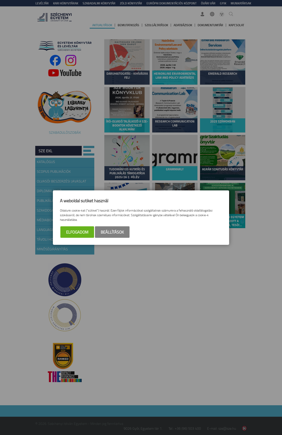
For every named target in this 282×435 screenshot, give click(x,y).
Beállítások (112, 232)
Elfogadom (77, 232)
